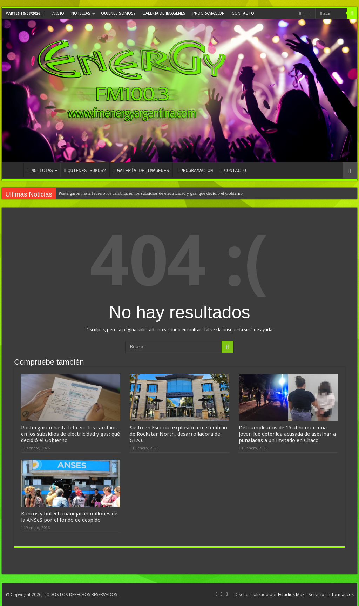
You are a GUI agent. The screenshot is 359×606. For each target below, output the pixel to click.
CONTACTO (243, 13)
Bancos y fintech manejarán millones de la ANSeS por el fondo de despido (69, 517)
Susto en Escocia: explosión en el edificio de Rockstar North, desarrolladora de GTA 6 (178, 434)
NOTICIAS (80, 13)
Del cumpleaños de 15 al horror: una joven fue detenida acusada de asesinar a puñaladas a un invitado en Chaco (287, 434)
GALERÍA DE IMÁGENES (163, 13)
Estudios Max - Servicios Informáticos (316, 594)
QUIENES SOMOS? (118, 13)
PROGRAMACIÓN (208, 13)
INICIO (57, 13)
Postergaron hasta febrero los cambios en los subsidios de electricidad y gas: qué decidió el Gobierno (151, 193)
